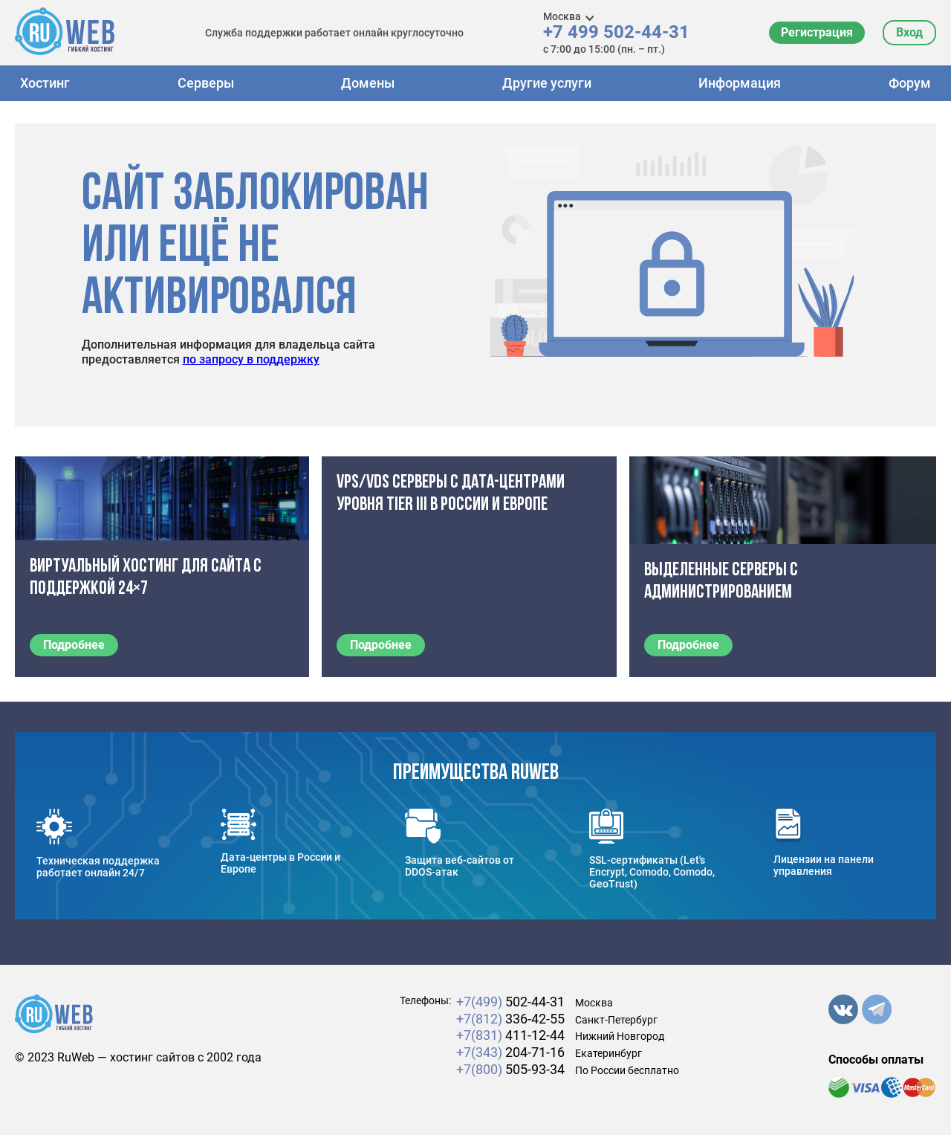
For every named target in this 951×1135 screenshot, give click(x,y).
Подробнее (74, 645)
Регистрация (817, 32)
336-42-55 (510, 1018)
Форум (910, 83)
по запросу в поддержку (251, 359)
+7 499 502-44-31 (616, 32)
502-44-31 (510, 1001)
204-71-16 (510, 1052)
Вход (909, 32)
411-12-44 (510, 1035)
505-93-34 (510, 1069)
